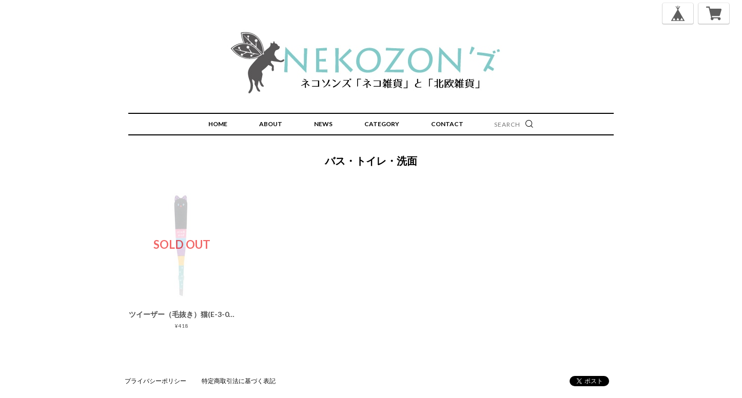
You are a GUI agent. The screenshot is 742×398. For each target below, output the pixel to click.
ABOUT (270, 124)
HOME (217, 124)
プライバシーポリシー (155, 381)
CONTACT (447, 124)
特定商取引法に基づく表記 (239, 381)
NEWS (323, 124)
